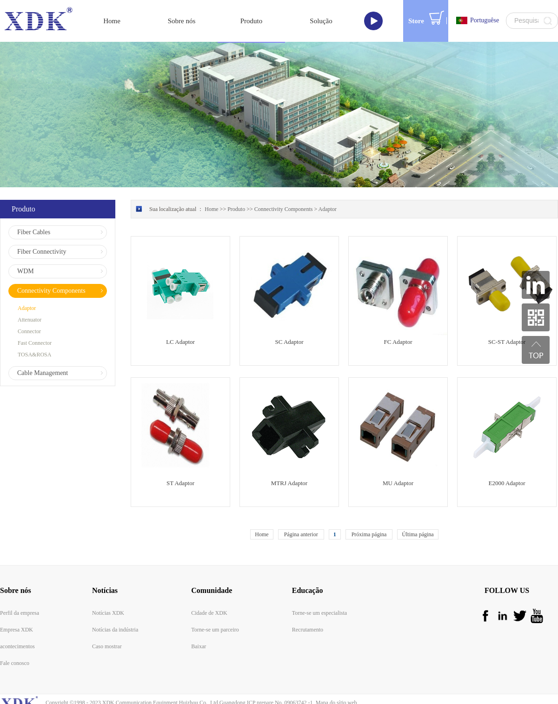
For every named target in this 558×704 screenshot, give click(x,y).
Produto (236, 184)
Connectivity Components (283, 184)
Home (261, 510)
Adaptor (328, 184)
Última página (417, 510)
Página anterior (301, 510)
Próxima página (369, 510)
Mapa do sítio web (335, 678)
